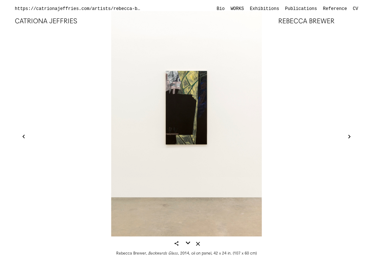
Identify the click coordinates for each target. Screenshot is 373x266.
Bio (221, 8)
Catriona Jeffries (46, 21)
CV (355, 8)
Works (237, 8)
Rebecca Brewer (306, 21)
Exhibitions (264, 8)
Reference (335, 8)
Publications (301, 8)
